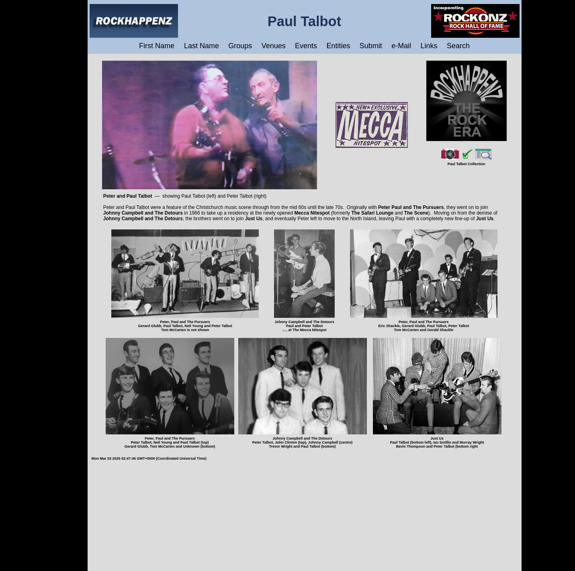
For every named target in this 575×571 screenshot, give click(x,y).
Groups (240, 46)
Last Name (201, 46)
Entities (338, 46)
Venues (274, 46)
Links (429, 46)
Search (458, 46)
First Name (156, 46)
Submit (371, 46)
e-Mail (401, 46)
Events (306, 46)
